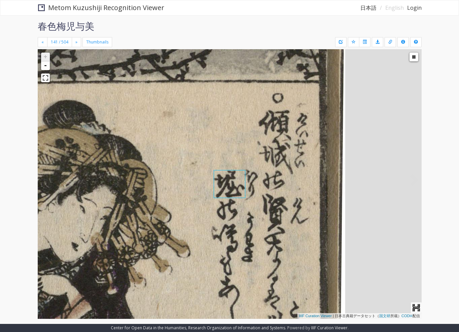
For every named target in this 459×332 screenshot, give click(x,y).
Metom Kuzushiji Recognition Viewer (101, 7)
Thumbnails (97, 42)
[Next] (76, 42)
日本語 (368, 7)
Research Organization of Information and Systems (236, 328)
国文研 (384, 316)
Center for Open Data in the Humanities (148, 328)
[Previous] (42, 42)
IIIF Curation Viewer (315, 316)
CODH (406, 316)
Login (414, 7)
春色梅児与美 (66, 26)
